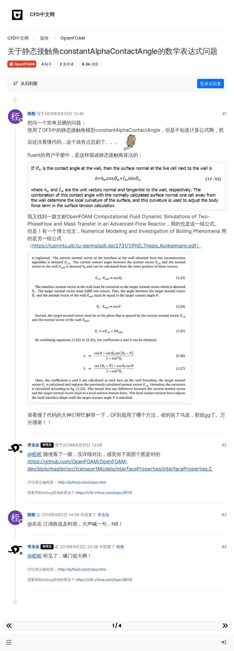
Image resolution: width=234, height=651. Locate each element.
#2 (224, 445)
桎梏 (31, 113)
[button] (8, 642)
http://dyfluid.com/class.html (82, 482)
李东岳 (33, 445)
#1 (224, 113)
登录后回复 (210, 83)
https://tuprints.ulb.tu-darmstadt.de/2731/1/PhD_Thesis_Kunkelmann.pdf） (116, 246)
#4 (224, 546)
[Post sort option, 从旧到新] (25, 83)
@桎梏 (34, 454)
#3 (224, 514)
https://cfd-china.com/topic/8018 (104, 492)
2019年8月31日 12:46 (64, 113)
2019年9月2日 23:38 (79, 546)
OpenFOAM (22, 64)
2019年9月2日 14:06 (60, 514)
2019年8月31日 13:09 (82, 445)
